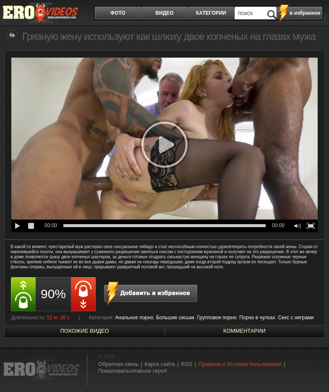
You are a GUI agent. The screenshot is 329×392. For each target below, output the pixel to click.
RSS (186, 364)
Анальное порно (134, 317)
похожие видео (84, 331)
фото (117, 13)
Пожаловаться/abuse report (132, 371)
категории (211, 13)
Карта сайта (159, 364)
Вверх (313, 370)
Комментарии (244, 331)
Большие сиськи (175, 317)
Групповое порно (216, 317)
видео (164, 13)
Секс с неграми (295, 317)
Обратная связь (118, 364)
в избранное (305, 13)
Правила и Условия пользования (240, 364)
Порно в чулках (257, 317)
